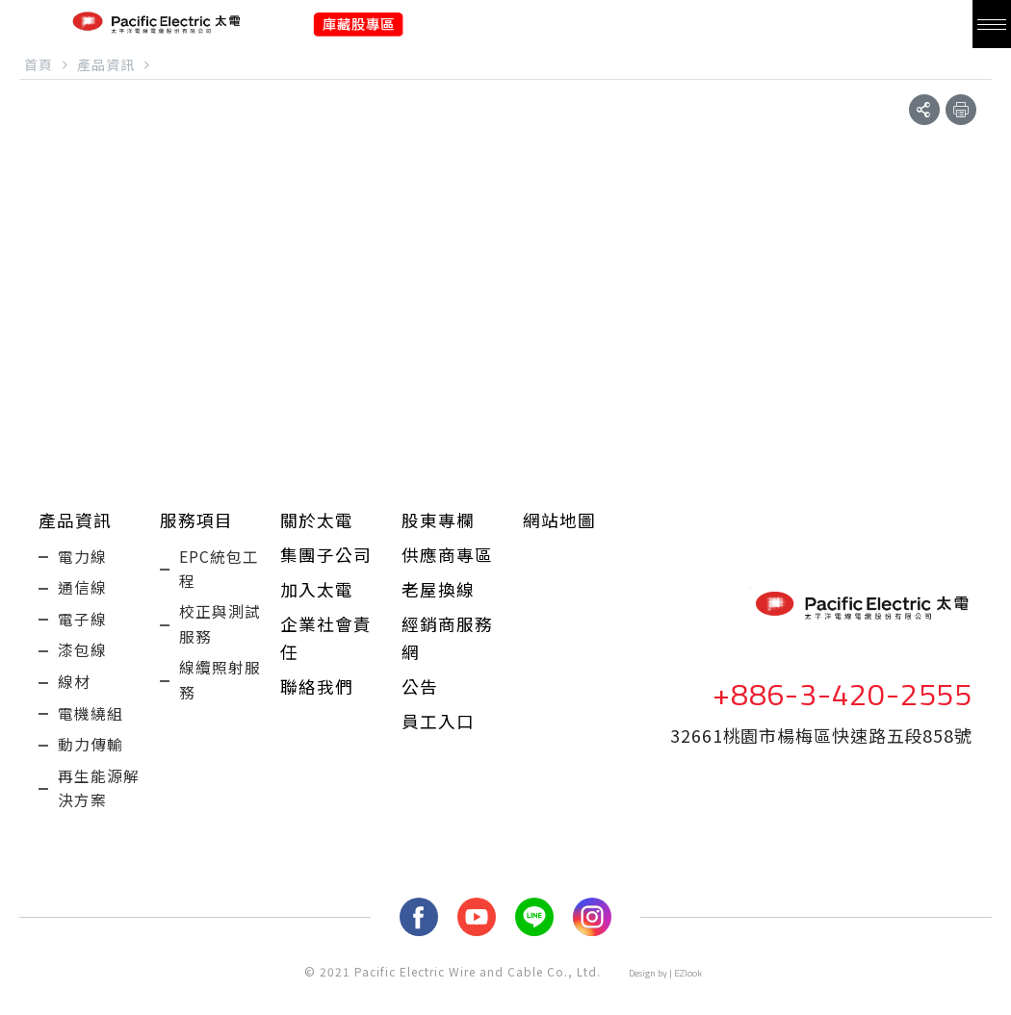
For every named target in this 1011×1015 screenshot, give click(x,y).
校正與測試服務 (220, 632)
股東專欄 (438, 521)
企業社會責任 (326, 645)
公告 (420, 696)
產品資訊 (75, 521)
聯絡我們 (316, 696)
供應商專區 (447, 558)
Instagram (592, 945)
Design (642, 1002)
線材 (74, 698)
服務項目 (196, 521)
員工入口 (438, 733)
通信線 (82, 594)
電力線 (82, 559)
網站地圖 (559, 521)
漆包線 (82, 663)
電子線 (82, 629)
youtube (476, 945)
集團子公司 (326, 558)
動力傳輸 (90, 767)
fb (419, 945)
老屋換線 (438, 594)
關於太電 (316, 521)
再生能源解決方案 (99, 815)
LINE (534, 945)
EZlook (688, 1002)
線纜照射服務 (220, 692)
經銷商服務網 (447, 645)
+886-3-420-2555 (842, 708)
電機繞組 (90, 733)
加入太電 (316, 594)
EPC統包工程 (219, 572)
